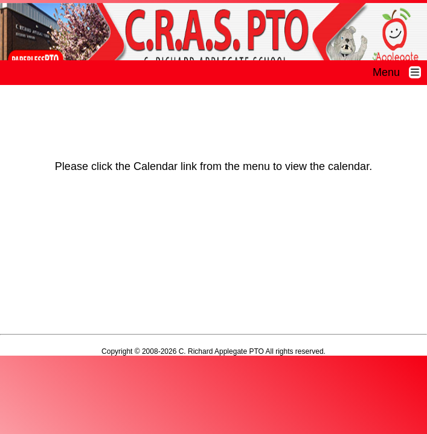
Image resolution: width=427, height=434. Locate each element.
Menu (400, 72)
